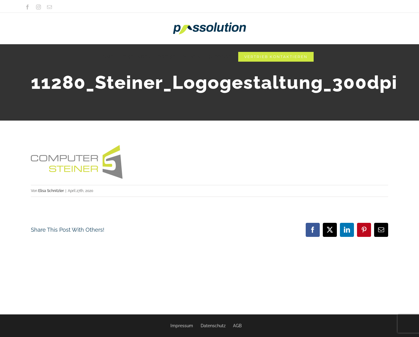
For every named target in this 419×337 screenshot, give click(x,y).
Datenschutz (213, 325)
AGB (237, 325)
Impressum (181, 325)
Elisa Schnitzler (51, 191)
